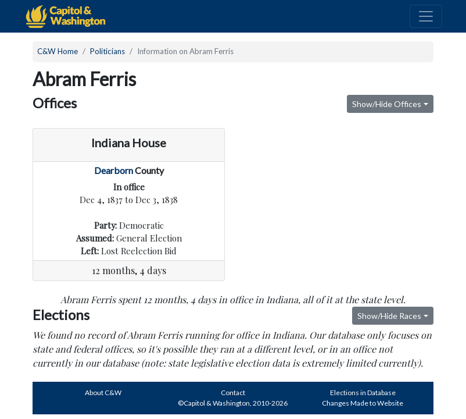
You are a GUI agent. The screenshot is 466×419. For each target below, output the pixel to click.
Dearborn (113, 170)
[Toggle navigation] (426, 16)
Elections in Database (363, 392)
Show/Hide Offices (386, 104)
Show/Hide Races (389, 316)
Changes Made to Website (362, 403)
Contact (233, 392)
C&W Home (57, 51)
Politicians (107, 51)
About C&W (103, 392)
